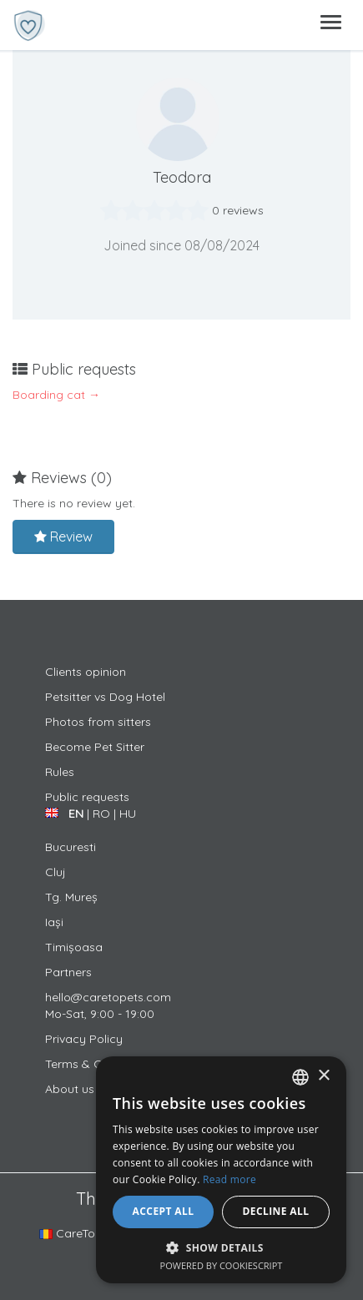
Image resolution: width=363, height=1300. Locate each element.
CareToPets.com (93, 1233)
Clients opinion (85, 671)
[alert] (221, 1169)
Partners (68, 972)
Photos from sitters (98, 721)
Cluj (55, 871)
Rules (59, 771)
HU (127, 813)
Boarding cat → (56, 394)
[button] (221, 1247)
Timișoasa (74, 947)
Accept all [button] (163, 1211)
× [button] (323, 1076)
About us (69, 1088)
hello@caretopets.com (108, 997)
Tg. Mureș (71, 896)
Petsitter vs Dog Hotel (105, 696)
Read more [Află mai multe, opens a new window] (229, 1179)
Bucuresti (70, 846)
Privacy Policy (84, 1038)
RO (101, 813)
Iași (54, 922)
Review (63, 536)
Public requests (87, 796)
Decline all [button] (276, 1211)
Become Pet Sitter (94, 746)
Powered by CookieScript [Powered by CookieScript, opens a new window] (221, 1265)
